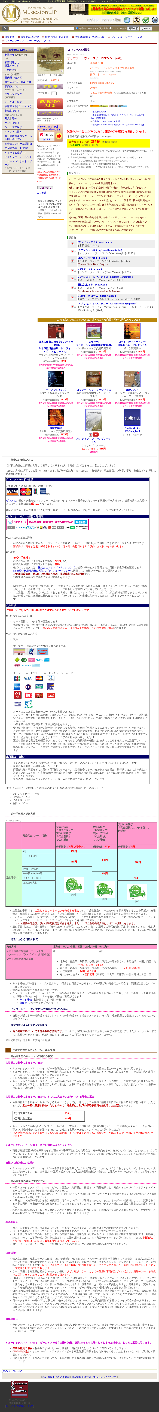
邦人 (7, 118)
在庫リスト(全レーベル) (18, 106)
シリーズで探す (13, 127)
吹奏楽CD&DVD (30, 37)
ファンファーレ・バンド (18, 157)
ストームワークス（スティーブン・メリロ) (28, 40)
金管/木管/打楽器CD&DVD (89, 37)
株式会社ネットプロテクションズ (56, 567)
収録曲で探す (12, 110)
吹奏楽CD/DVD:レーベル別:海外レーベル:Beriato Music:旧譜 (118, 125)
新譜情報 (10, 54)
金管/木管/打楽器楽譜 (57, 37)
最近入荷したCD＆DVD (18, 82)
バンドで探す (12, 122)
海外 (14, 118)
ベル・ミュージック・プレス (126, 37)
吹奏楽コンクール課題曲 (18, 143)
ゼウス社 (11, 500)
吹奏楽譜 (9, 37)
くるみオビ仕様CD (15, 152)
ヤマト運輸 (26, 999)
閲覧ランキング (13, 94)
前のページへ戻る (13, 1371)
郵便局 (23, 1002)
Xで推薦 (41, 192)
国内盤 (8, 77)
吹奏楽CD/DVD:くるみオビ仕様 (106, 121)
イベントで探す (13, 131)
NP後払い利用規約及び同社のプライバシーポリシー (42, 570)
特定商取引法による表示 (56, 1377)
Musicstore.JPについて (105, 1377)
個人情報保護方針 (81, 1377)
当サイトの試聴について (19, 1406)
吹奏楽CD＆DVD (18, 50)
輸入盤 (18, 77)
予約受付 (10, 70)
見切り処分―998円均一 (18, 148)
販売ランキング (13, 86)
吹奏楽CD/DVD (99, 112)
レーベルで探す (13, 102)
